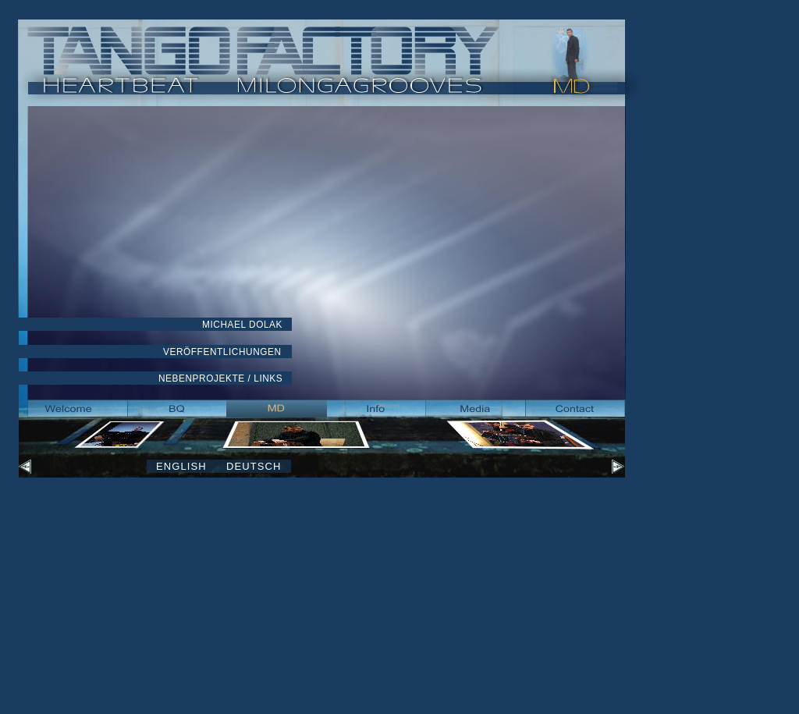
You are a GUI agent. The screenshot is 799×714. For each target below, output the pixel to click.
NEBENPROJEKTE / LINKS (220, 378)
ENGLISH (181, 466)
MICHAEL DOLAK (242, 324)
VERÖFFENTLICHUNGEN (222, 351)
